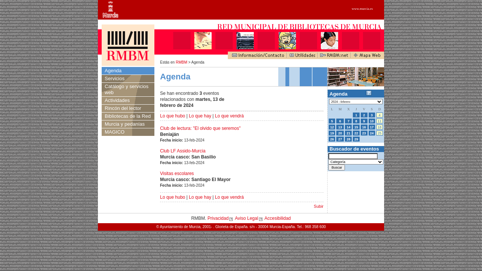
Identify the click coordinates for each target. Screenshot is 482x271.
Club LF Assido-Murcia (183, 151)
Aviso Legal (246, 218)
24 (372, 133)
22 (356, 133)
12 (332, 127)
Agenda (113, 70)
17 (372, 127)
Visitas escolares (177, 173)
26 (332, 139)
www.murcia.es (362, 9)
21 (348, 133)
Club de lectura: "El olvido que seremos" (200, 128)
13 (340, 127)
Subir (318, 206)
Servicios (115, 78)
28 (348, 139)
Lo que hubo (172, 116)
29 (356, 139)
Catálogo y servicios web (126, 89)
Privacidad (218, 218)
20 (340, 133)
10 (372, 121)
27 (340, 139)
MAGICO (115, 132)
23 (364, 133)
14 (348, 127)
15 (356, 127)
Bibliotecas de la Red (128, 116)
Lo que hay (200, 116)
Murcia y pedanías (125, 124)
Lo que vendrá (229, 116)
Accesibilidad (277, 218)
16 (364, 127)
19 (332, 133)
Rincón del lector (123, 108)
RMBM (182, 62)
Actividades (117, 100)
